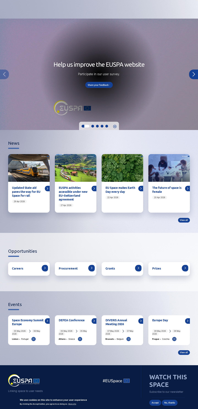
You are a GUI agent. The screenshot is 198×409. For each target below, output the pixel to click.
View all (184, 221)
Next (193, 74)
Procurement (68, 269)
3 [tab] (97, 126)
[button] (181, 9)
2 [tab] (92, 126)
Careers (18, 269)
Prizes (156, 269)
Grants (110, 269)
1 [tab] (85, 126)
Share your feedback (99, 85)
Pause (114, 126)
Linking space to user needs (145, 9)
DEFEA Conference (72, 321)
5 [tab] (106, 126)
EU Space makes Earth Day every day (121, 189)
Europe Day (160, 321)
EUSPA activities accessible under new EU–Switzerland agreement (73, 194)
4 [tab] (102, 126)
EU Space (116, 382)
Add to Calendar (33, 340)
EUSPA (23, 382)
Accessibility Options (166, 9)
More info (72, 404)
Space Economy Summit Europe (22, 323)
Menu (188, 9)
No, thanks (169, 402)
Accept (154, 402)
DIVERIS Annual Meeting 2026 (116, 323)
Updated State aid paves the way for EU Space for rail (26, 191)
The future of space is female (167, 189)
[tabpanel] (99, 74)
